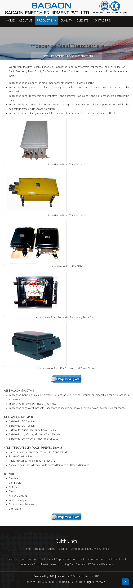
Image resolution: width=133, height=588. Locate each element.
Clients (83, 20)
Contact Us (102, 20)
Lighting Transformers (72, 564)
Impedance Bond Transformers (72, 56)
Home (10, 20)
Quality (66, 20)
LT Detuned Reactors (100, 564)
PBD (97, 576)
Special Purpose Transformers (64, 559)
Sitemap (104, 548)
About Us (26, 20)
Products (46, 20)
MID (52, 576)
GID (73, 576)
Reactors (118, 559)
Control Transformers (97, 559)
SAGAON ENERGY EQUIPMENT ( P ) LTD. (59, 582)
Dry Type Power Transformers (25, 559)
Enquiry (91, 548)
